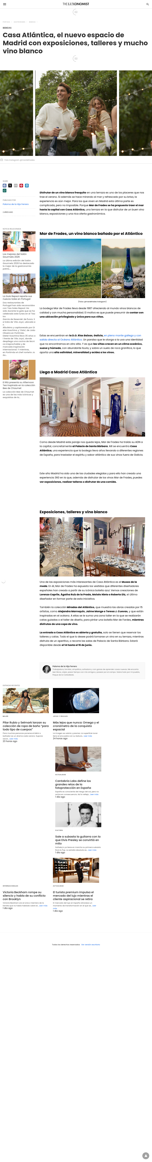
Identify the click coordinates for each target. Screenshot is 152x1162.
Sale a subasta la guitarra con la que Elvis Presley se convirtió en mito (78, 840)
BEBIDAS (32, 22)
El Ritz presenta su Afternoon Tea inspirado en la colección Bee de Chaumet (19, 385)
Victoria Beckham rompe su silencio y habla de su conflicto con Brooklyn (24, 895)
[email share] (16, 185)
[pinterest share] (21, 185)
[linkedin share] (27, 185)
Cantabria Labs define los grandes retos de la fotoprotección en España (73, 784)
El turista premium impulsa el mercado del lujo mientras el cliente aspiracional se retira (73, 895)
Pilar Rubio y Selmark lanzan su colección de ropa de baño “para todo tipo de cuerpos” (26, 726)
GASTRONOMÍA (19, 22)
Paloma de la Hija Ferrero (65, 666)
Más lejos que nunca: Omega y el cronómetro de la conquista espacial (76, 726)
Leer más (14, 738)
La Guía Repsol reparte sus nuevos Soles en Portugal (17, 298)
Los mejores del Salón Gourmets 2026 (15, 256)
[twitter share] (10, 185)
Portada (6, 22)
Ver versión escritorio (90, 944)
